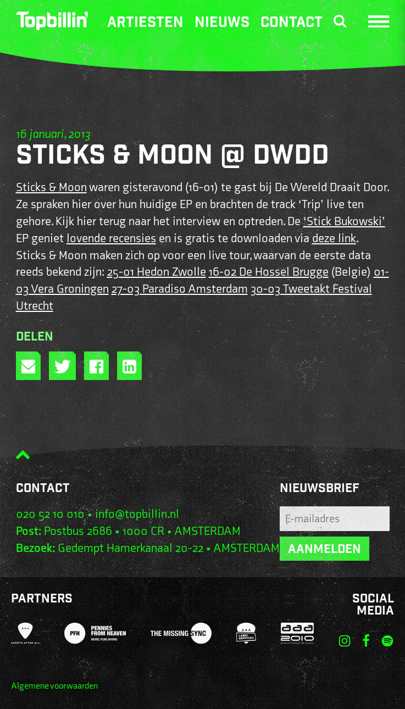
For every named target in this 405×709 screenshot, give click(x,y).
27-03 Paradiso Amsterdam (180, 289)
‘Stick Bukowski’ (344, 221)
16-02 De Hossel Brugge (269, 272)
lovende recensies (111, 238)
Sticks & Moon (51, 187)
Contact (291, 24)
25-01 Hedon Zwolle (156, 272)
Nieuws (222, 24)
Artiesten (145, 24)
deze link (334, 238)
